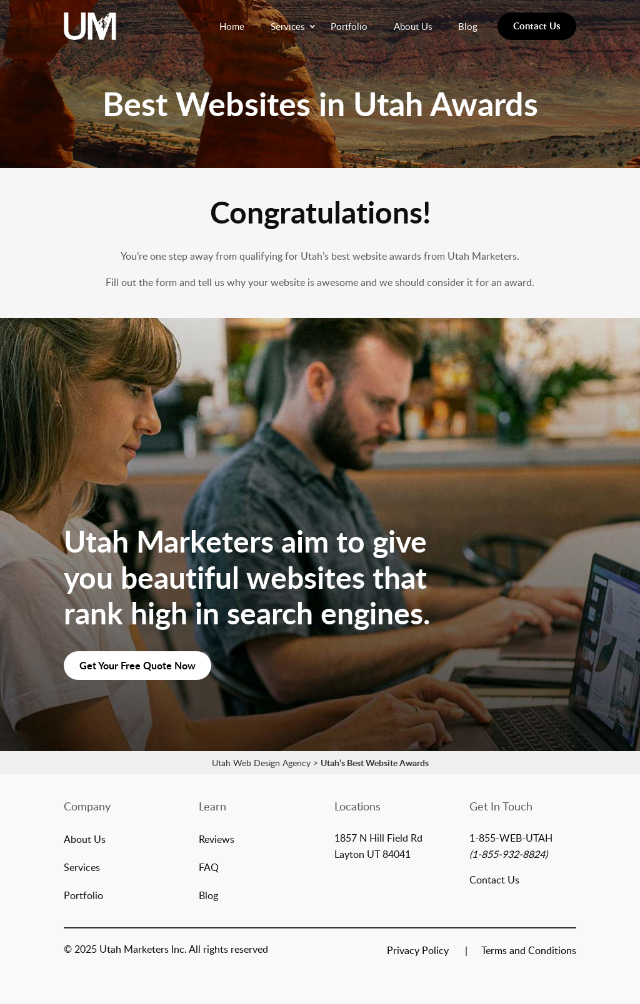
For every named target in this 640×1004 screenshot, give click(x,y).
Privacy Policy (418, 951)
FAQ (209, 868)
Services (287, 26)
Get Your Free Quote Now (137, 665)
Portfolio (349, 26)
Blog (468, 26)
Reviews (216, 840)
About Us (413, 26)
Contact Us (537, 25)
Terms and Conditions (528, 951)
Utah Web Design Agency (261, 763)
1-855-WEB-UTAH (510, 838)
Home (231, 26)
